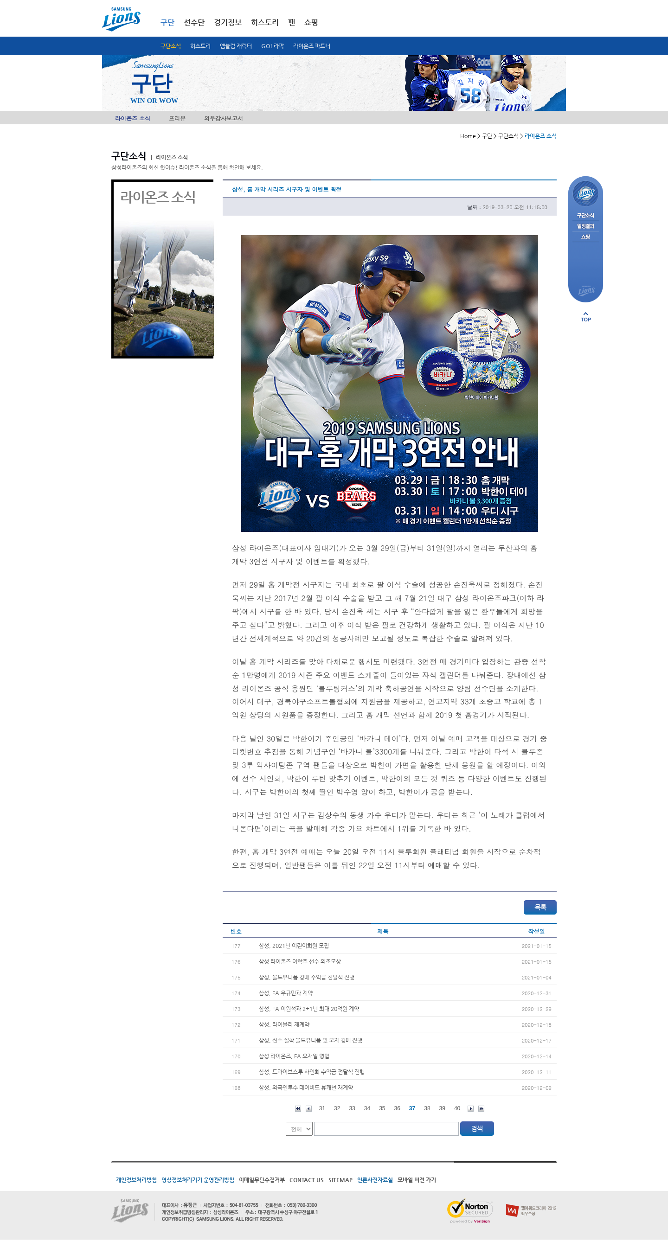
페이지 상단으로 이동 (586, 316)
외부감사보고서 (223, 118)
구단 (167, 22)
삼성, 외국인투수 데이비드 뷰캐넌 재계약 (306, 1087)
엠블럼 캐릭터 (236, 46)
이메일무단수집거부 (262, 1180)
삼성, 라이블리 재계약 (284, 1024)
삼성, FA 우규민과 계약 (286, 993)
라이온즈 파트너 (311, 46)
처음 (298, 1108)
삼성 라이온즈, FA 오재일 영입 (294, 1056)
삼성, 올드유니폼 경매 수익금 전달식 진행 (306, 977)
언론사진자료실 (375, 1180)
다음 (470, 1108)
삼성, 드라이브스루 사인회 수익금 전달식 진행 (312, 1072)
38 (427, 1108)
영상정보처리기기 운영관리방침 (197, 1180)
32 (337, 1108)
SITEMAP (340, 1180)
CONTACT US (306, 1180)
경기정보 (228, 22)
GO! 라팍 (272, 46)
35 (382, 1108)
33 (352, 1108)
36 (397, 1108)
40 (457, 1108)
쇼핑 (311, 22)
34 (367, 1108)
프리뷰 (177, 118)
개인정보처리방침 (136, 1180)
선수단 (194, 22)
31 (322, 1108)
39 (442, 1108)
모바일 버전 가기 (417, 1180)
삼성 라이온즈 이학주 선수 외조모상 (300, 961)
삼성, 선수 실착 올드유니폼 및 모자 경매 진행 (310, 1040)
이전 (308, 1108)
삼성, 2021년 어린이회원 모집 (294, 945)
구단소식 (171, 46)
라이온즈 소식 (132, 118)
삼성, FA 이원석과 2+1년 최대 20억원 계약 (309, 1008)
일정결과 (585, 226)
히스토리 (200, 46)
